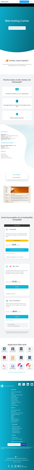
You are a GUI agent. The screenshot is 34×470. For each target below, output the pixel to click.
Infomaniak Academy (16, 432)
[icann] (12, 466)
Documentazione (4, 155)
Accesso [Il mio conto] (31, 1)
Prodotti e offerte (14, 400)
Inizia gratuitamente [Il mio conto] (24, 1)
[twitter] (23, 384)
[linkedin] (28, 384)
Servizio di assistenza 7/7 (16, 410)
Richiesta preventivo (16, 431)
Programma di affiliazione (17, 428)
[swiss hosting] (24, 466)
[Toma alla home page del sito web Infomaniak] (4, 1)
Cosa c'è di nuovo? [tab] (17, 177)
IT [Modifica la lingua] (18, 456)
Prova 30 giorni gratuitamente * (17, 249)
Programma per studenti (16, 402)
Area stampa (13, 396)
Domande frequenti (4, 156)
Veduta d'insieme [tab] (16, 174)
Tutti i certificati (14, 399)
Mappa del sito (25, 460)
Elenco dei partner (15, 429)
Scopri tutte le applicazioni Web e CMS (16, 372)
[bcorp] (8, 466)
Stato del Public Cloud (15, 420)
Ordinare (17, 286)
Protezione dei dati (8, 460)
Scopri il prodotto (9, 319)
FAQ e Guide (13, 411)
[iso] (19, 466)
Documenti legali (18, 458)
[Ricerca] (17, 1)
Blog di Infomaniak (14, 397)
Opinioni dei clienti (14, 405)
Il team (12, 393)
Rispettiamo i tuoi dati (16, 448)
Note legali (24, 458)
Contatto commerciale (15, 414)
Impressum (13, 403)
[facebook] (19, 384)
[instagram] (32, 384)
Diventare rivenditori (16, 426)
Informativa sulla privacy (17, 460)
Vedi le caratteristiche (10, 253)
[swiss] (15, 466)
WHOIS (12, 417)
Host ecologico (15, 437)
